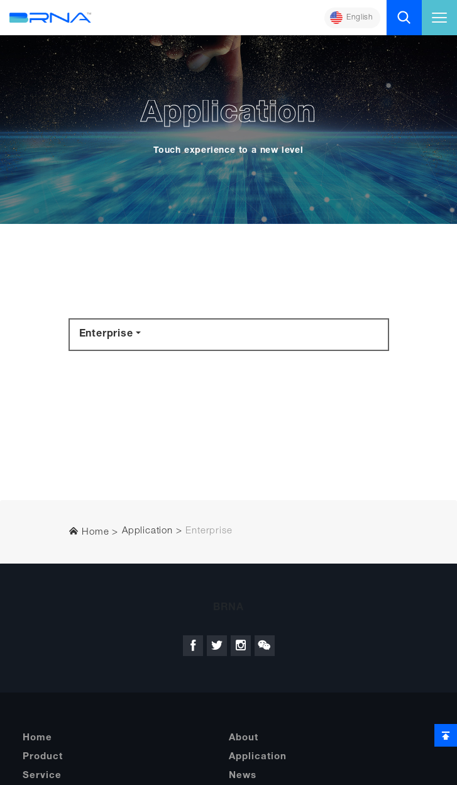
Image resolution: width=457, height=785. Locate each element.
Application (147, 531)
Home (89, 531)
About (243, 738)
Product (43, 757)
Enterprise (106, 335)
